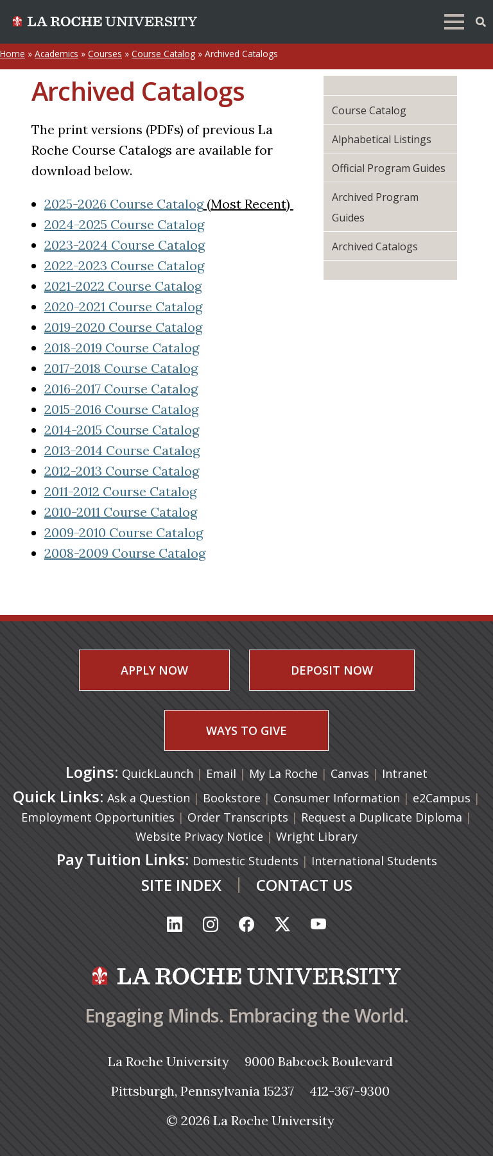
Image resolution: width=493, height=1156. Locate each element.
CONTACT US (304, 884)
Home (12, 53)
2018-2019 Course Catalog (121, 348)
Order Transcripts (237, 817)
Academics (56, 53)
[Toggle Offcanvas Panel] (481, 20)
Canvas (351, 773)
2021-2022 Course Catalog (123, 286)
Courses (105, 53)
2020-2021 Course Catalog (123, 306)
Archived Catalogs (375, 246)
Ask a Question (148, 798)
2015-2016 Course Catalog (121, 409)
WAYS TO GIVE (246, 730)
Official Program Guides (388, 168)
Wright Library (317, 836)
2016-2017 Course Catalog (121, 389)
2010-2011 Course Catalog (120, 512)
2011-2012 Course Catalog (120, 491)
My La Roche (285, 773)
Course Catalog (163, 53)
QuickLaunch (157, 773)
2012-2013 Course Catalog (121, 471)
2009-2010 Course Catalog (123, 532)
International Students (374, 860)
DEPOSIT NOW (332, 670)
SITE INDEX (181, 884)
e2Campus (442, 798)
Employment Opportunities (98, 817)
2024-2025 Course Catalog (124, 224)
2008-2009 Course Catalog (124, 553)
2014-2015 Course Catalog (121, 430)
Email (222, 773)
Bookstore (232, 798)
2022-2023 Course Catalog (124, 265)
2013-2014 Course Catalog (122, 450)
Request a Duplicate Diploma (381, 817)
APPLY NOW (154, 670)
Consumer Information (336, 798)
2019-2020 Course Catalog (123, 327)
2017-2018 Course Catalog (121, 368)
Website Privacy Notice (199, 836)
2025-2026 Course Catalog (123, 204)
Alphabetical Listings (381, 139)
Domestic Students (245, 860)
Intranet (405, 773)
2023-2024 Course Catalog (124, 245)
